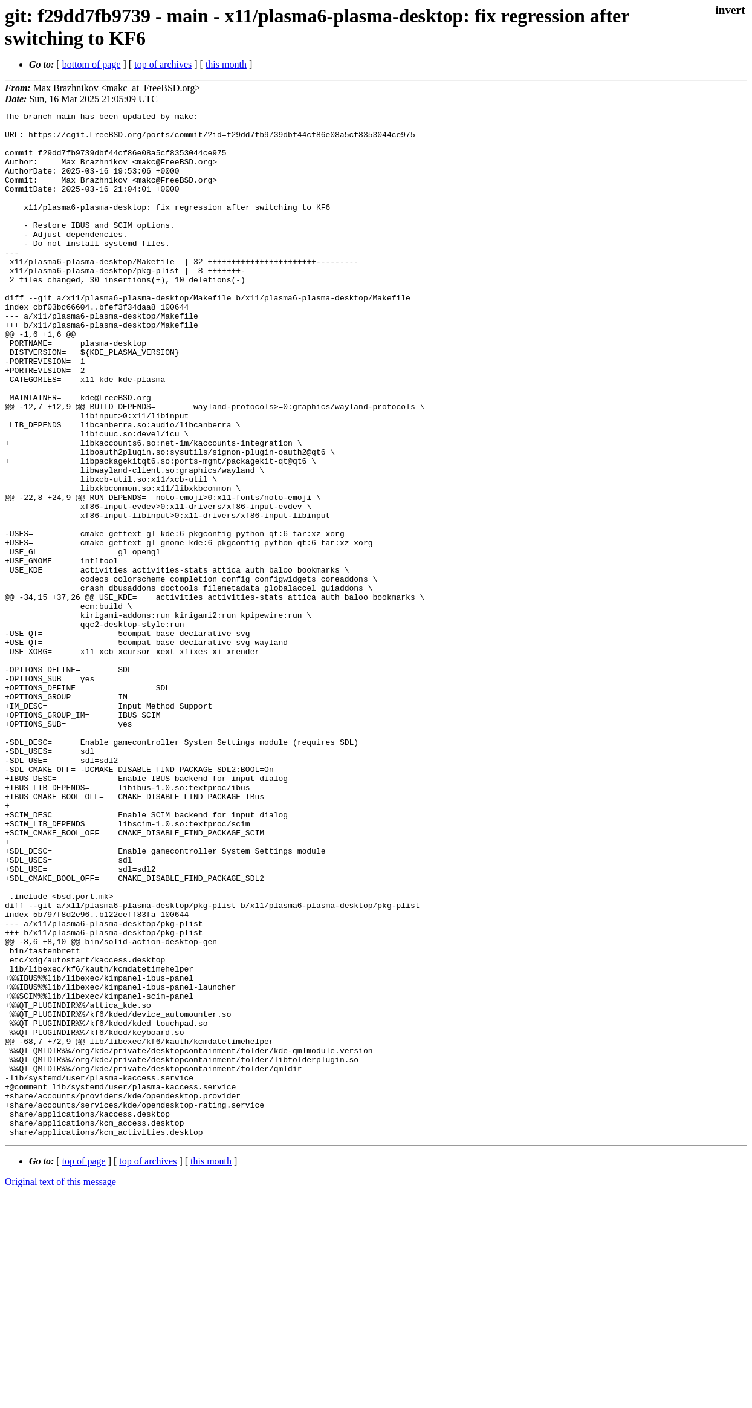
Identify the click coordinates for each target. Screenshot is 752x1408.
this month (226, 64)
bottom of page (91, 64)
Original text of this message (60, 1386)
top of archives (163, 64)
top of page (84, 1366)
